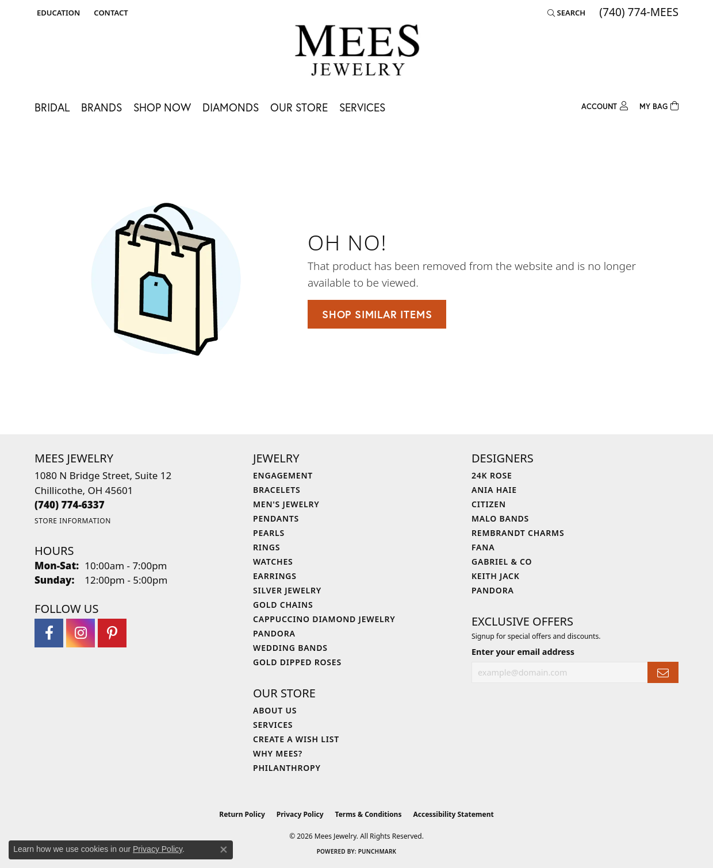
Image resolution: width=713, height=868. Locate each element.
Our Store (299, 107)
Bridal (52, 107)
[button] (57, 12)
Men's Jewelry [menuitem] (286, 504)
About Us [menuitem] (275, 710)
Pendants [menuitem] (276, 518)
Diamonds (230, 107)
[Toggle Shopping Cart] (658, 105)
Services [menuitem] (273, 724)
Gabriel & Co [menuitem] (501, 561)
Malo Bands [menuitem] (500, 518)
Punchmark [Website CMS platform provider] (377, 851)
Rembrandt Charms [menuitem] (517, 532)
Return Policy (242, 814)
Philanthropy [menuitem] (287, 767)
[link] (109, 12)
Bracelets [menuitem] (276, 489)
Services (362, 107)
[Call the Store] (69, 504)
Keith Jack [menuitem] (495, 575)
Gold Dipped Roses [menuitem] (297, 662)
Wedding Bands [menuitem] (290, 647)
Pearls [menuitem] (269, 532)
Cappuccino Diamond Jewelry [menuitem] (324, 619)
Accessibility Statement (453, 814)
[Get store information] (72, 521)
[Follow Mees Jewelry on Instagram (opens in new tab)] (80, 633)
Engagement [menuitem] (283, 475)
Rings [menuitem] (266, 547)
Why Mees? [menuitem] (277, 753)
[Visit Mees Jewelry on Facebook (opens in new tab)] (48, 633)
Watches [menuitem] (273, 561)
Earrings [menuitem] (275, 575)
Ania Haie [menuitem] (494, 489)
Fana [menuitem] (482, 547)
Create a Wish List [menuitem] (296, 739)
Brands (101, 107)
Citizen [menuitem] (488, 504)
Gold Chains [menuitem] (283, 604)
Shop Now (162, 107)
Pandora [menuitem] (274, 633)
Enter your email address (522, 651)
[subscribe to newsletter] (662, 672)
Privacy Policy (300, 814)
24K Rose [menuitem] (491, 475)
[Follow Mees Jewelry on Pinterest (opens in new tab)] (112, 633)
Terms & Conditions (368, 814)
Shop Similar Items (377, 314)
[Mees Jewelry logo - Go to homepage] (356, 52)
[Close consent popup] (223, 849)
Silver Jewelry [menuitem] (287, 590)
